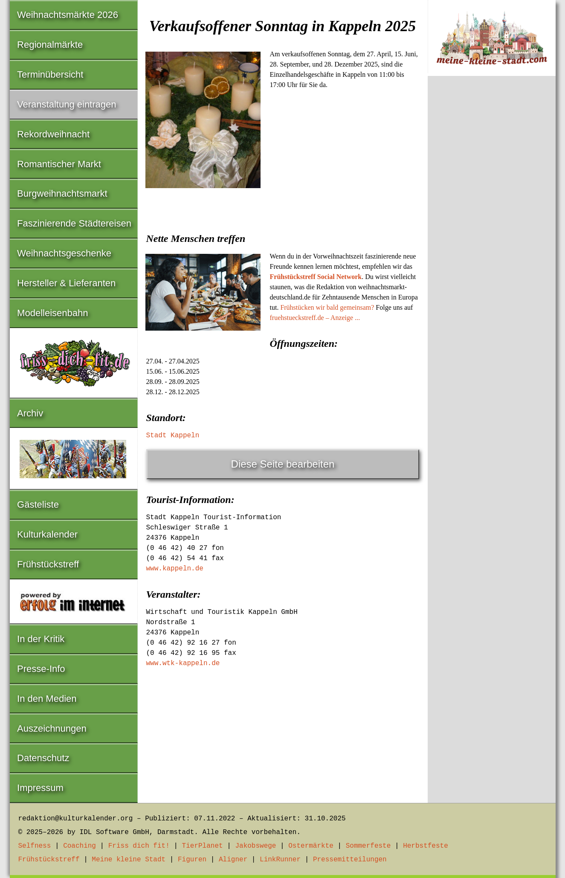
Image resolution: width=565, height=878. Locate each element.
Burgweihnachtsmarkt (62, 193)
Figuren (192, 859)
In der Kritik (40, 639)
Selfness (34, 846)
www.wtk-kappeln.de (183, 663)
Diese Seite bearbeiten (283, 464)
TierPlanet (202, 846)
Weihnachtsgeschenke (64, 253)
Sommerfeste (368, 846)
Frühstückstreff (48, 564)
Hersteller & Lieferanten (66, 283)
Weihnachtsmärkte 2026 (67, 14)
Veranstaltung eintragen (66, 104)
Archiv (30, 413)
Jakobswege (255, 846)
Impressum (40, 787)
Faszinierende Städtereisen (74, 223)
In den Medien (46, 698)
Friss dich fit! (139, 846)
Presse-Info (41, 668)
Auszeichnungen (52, 728)
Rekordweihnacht (53, 134)
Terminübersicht (50, 74)
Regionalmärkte (50, 44)
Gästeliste (38, 504)
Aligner (233, 859)
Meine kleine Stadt (128, 859)
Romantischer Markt (59, 164)
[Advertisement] (282, 255)
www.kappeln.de (174, 569)
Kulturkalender (47, 534)
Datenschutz (43, 758)
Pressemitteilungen (350, 859)
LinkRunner (280, 859)
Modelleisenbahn (52, 313)
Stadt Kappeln (173, 435)
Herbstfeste (425, 846)
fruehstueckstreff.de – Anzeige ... (315, 317)
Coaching (79, 846)
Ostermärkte (310, 846)
